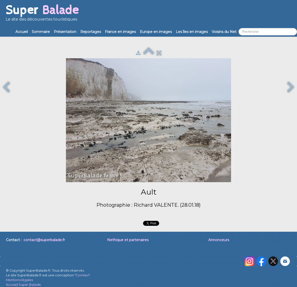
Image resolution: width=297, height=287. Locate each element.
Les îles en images (192, 31)
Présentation (65, 31)
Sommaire (41, 31)
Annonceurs (218, 240)
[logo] (42, 14)
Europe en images (156, 31)
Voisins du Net (224, 31)
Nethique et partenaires (127, 240)
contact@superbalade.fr (44, 240)
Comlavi (82, 275)
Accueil (21, 31)
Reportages (90, 31)
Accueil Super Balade (23, 285)
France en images (120, 31)
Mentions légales (19, 280)
